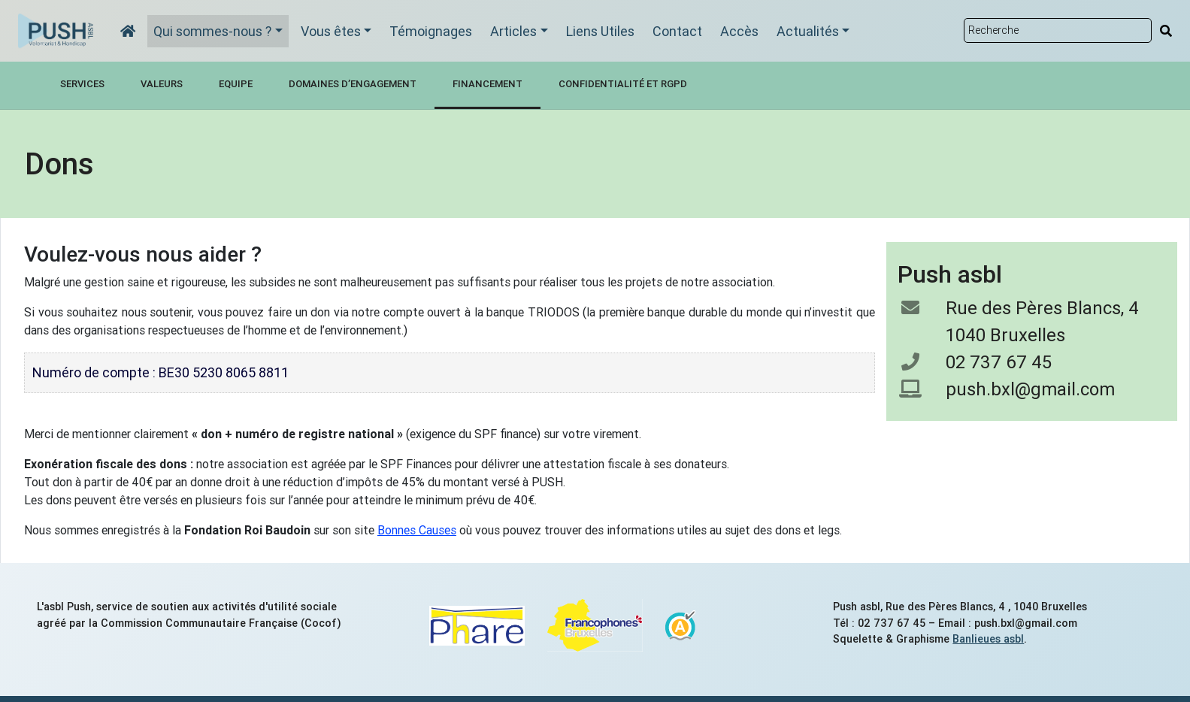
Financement (487, 83)
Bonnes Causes (416, 529)
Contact (677, 31)
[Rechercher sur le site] (1057, 30)
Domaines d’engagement (352, 83)
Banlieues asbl (988, 639)
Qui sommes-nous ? (212, 31)
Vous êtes (331, 31)
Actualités (808, 31)
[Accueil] (127, 31)
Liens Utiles (600, 31)
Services (82, 83)
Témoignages (430, 31)
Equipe (236, 83)
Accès (739, 31)
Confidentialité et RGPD (623, 83)
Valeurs (162, 83)
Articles (513, 31)
